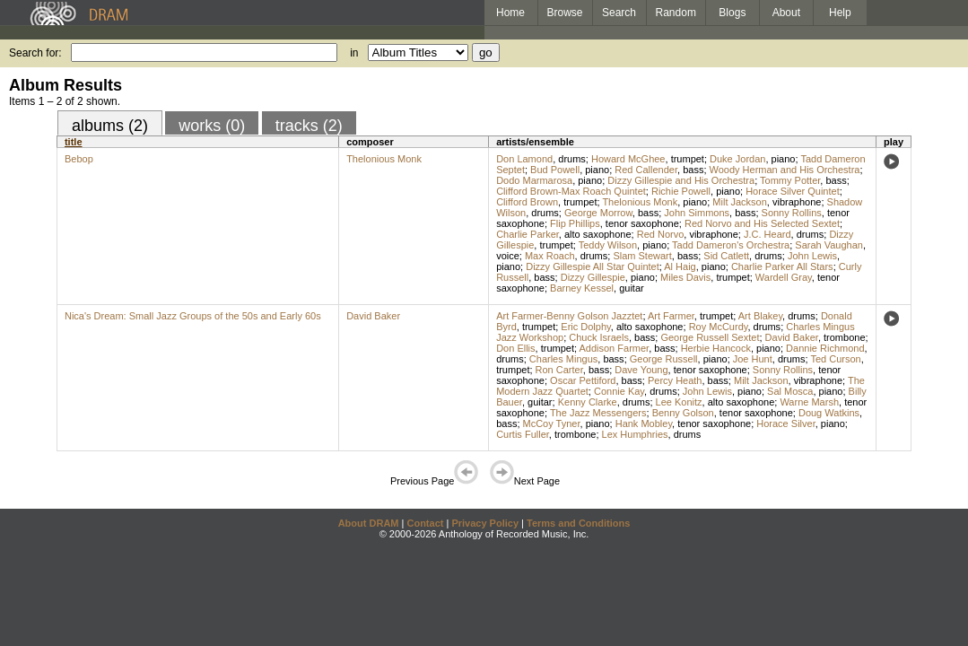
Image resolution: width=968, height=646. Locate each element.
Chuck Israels (599, 337)
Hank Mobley (643, 423)
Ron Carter (559, 369)
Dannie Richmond (825, 348)
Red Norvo (661, 234)
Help (840, 12)
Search (619, 12)
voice (507, 255)
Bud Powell (555, 169)
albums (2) (110, 126)
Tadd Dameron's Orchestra (730, 245)
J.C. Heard (767, 234)
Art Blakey (760, 315)
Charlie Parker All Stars (782, 266)
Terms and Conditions (578, 523)
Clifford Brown (527, 201)
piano (784, 158)
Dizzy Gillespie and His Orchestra (680, 180)
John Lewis (812, 255)
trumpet (687, 158)
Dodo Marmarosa (534, 180)
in (354, 53)
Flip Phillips (575, 223)
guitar (631, 288)
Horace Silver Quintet (793, 191)
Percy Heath (675, 380)
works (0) (212, 126)
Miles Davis (685, 277)
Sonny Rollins (792, 212)
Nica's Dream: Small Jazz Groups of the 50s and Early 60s (193, 315)
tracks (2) (309, 126)
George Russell (664, 359)
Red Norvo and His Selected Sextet (762, 223)
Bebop (79, 158)
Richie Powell (681, 191)
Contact (424, 523)
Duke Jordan (737, 158)
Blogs (732, 12)
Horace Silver (785, 423)
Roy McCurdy (718, 326)
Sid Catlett (726, 255)
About (786, 12)
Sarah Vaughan (829, 245)
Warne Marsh (809, 402)
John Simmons (696, 212)
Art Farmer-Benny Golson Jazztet (569, 315)
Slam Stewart (642, 255)
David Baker (373, 315)
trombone (844, 337)
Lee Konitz (679, 402)
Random (676, 12)
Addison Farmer (614, 348)
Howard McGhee (628, 158)
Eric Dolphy (585, 326)
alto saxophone (598, 234)
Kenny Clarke (587, 402)
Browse (565, 12)
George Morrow (598, 212)
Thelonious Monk (384, 158)
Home (510, 12)
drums (572, 158)
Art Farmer (671, 315)
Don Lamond (524, 158)
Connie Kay (619, 391)
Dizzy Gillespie (593, 277)
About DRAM (368, 523)
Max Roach (550, 255)
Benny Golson (683, 412)
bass (693, 169)
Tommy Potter (790, 180)
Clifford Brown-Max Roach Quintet (571, 191)
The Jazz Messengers (598, 412)
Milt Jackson (739, 201)
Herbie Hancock (716, 348)
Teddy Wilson (608, 245)
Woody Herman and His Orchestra (785, 169)
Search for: (35, 53)
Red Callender (646, 169)
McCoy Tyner (551, 423)
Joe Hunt (752, 359)
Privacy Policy (485, 523)
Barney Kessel (582, 288)
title (74, 141)
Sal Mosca (790, 391)
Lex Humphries (635, 434)
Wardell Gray (783, 277)
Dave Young (641, 369)
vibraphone (796, 201)
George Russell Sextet (709, 337)
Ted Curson (835, 359)
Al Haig (679, 266)
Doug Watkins (828, 412)
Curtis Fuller (522, 434)
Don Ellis (515, 348)
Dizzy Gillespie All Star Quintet (592, 266)
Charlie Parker (527, 234)
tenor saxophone (642, 223)
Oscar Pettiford (582, 380)
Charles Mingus (563, 359)
